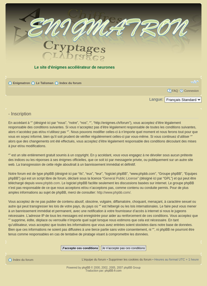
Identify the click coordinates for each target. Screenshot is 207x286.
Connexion (191, 90)
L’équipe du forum (94, 259)
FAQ (175, 90)
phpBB (86, 267)
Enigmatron (21, 83)
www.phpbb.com (47, 183)
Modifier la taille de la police (195, 81)
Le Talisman (44, 83)
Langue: (156, 99)
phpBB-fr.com (113, 270)
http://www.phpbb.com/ (113, 192)
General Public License (121, 178)
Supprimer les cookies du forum (130, 259)
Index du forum (70, 83)
